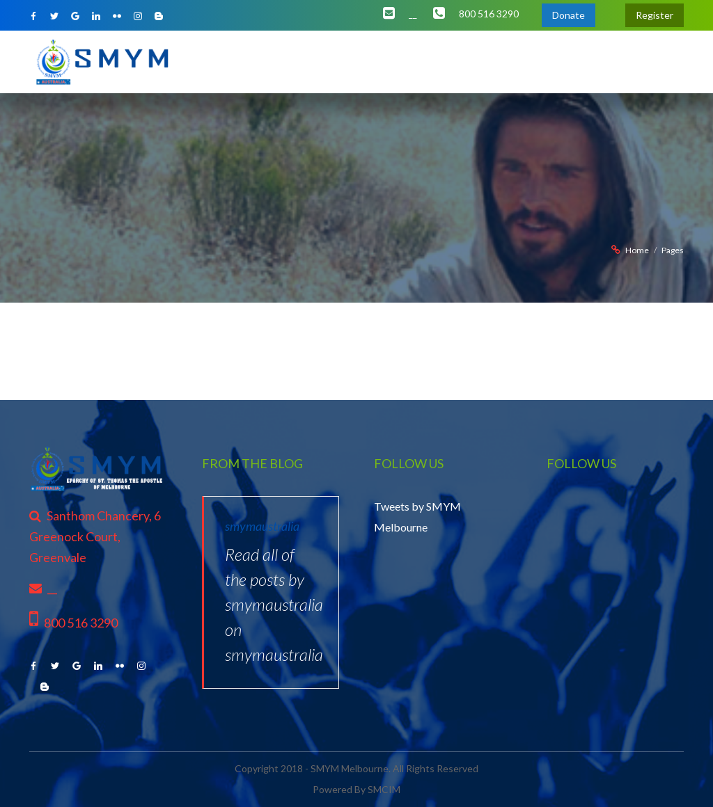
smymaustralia (262, 526)
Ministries (355, 61)
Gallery (571, 61)
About (258, 61)
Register (654, 15)
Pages (672, 250)
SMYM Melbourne (350, 768)
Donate (568, 15)
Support (621, 61)
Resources (515, 61)
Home (215, 61)
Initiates (412, 61)
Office (302, 61)
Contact (672, 61)
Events (462, 61)
